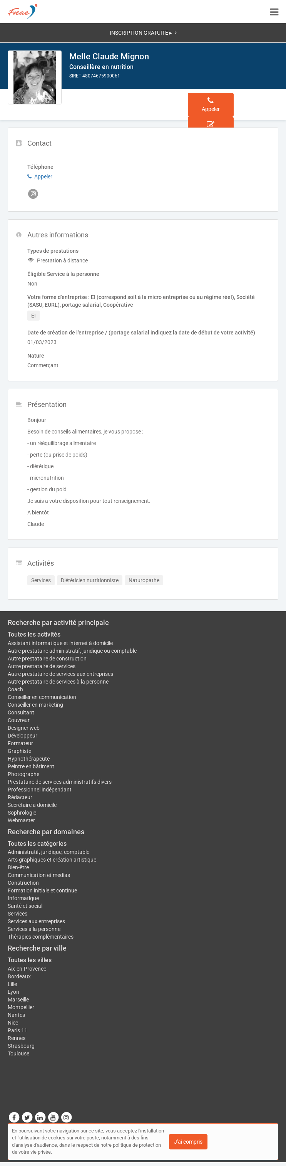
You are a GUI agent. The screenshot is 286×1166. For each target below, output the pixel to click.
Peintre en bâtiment (31, 766)
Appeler (39, 176)
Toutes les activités (34, 634)
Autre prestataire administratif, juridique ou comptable (72, 651)
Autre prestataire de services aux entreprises (60, 674)
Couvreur (19, 720)
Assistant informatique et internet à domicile (60, 643)
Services (17, 914)
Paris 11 (17, 1030)
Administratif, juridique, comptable (48, 852)
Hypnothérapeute (29, 759)
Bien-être (18, 867)
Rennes (16, 1038)
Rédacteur (20, 797)
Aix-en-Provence (27, 969)
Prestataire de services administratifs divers (60, 782)
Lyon (13, 992)
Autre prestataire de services (41, 666)
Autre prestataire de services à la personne (58, 682)
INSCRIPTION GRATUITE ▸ (143, 33)
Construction (23, 883)
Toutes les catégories (37, 843)
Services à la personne (34, 929)
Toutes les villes (30, 960)
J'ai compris (188, 1142)
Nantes (16, 1015)
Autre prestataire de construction (47, 658)
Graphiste (19, 751)
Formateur (20, 743)
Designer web (24, 728)
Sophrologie (22, 813)
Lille (12, 984)
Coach (15, 689)
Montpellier (21, 1007)
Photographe (23, 774)
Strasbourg (21, 1046)
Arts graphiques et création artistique (52, 860)
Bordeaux (19, 976)
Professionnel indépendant (40, 789)
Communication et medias (39, 875)
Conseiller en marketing (35, 705)
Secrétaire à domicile (32, 805)
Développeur (22, 736)
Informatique (23, 898)
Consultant (21, 712)
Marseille (18, 999)
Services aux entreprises (36, 921)
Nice (13, 1023)
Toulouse (18, 1053)
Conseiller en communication (42, 697)
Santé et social (25, 906)
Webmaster (21, 820)
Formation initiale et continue (42, 890)
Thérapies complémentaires (41, 937)
